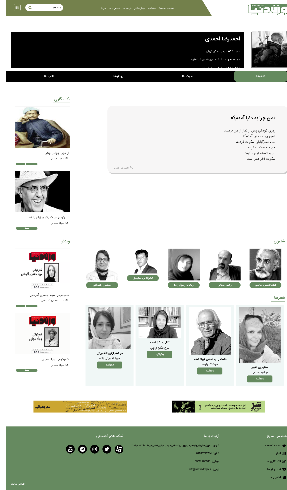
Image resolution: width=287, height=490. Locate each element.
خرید (97, 8)
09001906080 (196, 461)
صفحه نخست (160, 8)
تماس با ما (108, 8)
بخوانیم (254, 378)
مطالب (146, 8)
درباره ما (121, 8)
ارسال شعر (134, 8)
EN (11, 8)
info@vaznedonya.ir (194, 469)
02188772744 (198, 453)
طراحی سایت (12, 484)
